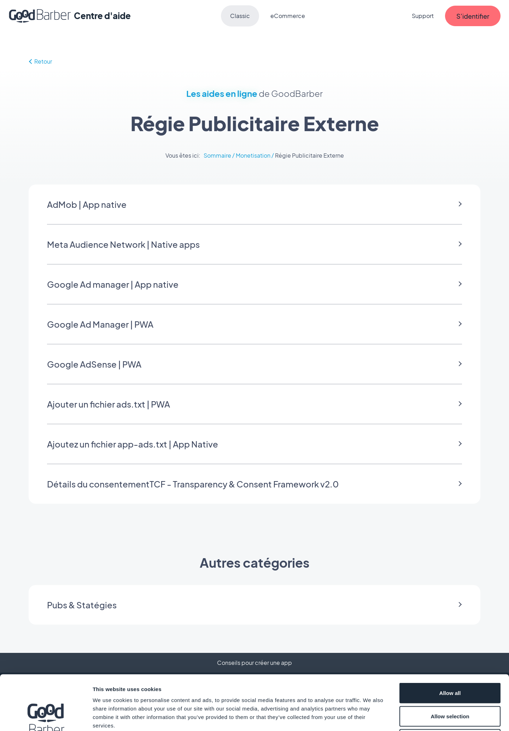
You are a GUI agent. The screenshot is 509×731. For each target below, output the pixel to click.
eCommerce (287, 15)
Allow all (450, 638)
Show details (371, 717)
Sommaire (217, 155)
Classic (240, 15)
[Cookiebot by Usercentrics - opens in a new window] (46, 717)
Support (423, 15)
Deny (450, 685)
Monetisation (253, 155)
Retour (40, 61)
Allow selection (450, 662)
